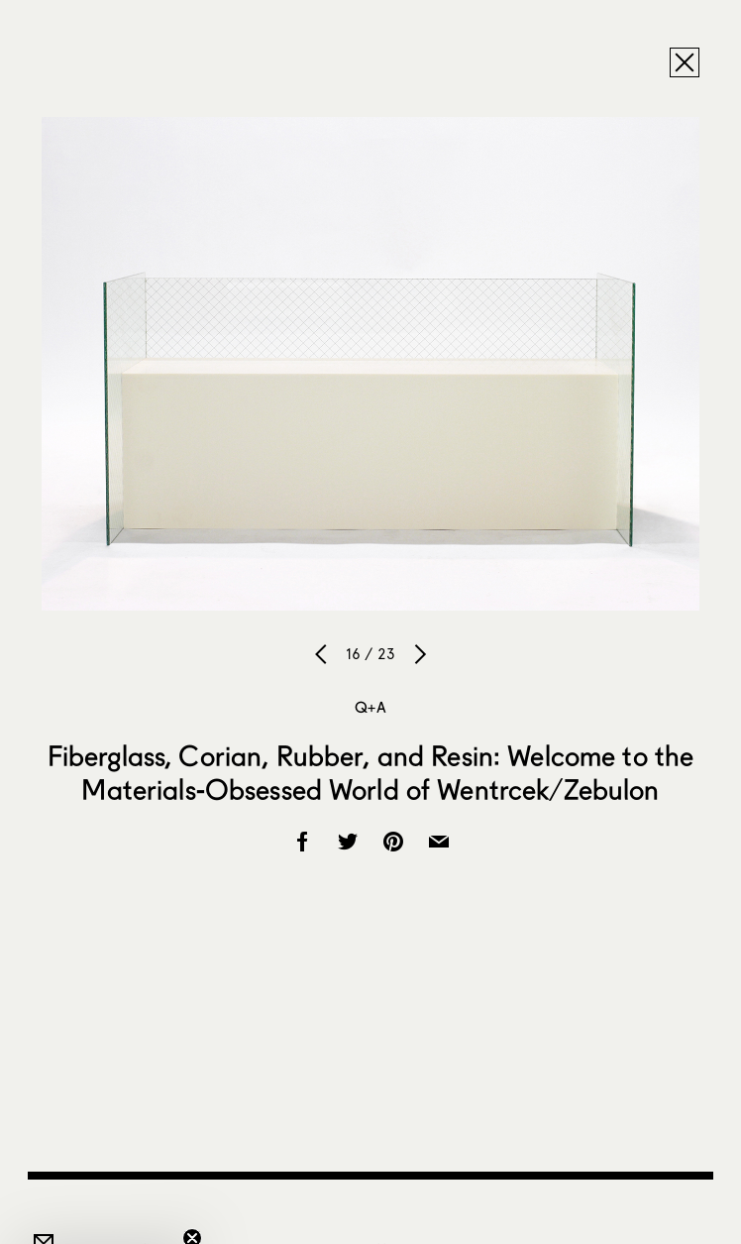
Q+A (370, 707)
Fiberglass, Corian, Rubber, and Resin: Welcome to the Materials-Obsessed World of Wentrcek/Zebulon (370, 772)
